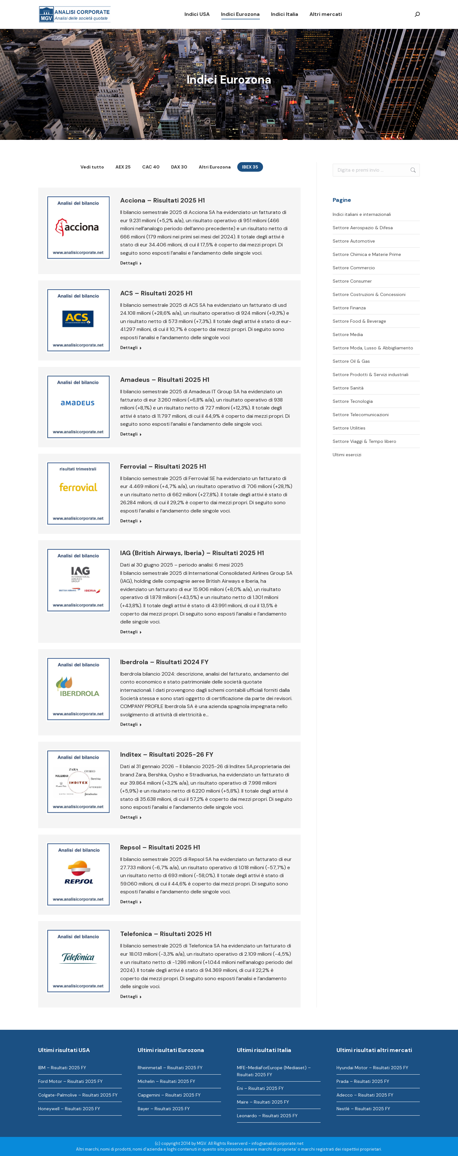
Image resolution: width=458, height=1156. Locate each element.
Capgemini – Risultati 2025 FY (169, 1095)
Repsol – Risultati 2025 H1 (160, 847)
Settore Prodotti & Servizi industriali (370, 374)
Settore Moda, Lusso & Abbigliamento (373, 348)
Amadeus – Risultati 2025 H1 (164, 379)
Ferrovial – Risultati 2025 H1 (163, 466)
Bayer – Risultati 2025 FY (164, 1108)
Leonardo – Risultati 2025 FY (267, 1115)
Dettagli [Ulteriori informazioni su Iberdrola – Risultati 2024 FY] (129, 724)
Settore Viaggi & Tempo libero (364, 441)
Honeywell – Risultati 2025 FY (69, 1108)
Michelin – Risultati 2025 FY (166, 1081)
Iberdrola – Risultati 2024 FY (164, 662)
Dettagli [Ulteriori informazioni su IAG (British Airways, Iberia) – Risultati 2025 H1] (129, 632)
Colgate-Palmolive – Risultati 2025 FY (78, 1095)
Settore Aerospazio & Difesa (363, 228)
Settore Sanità (348, 388)
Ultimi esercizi (347, 455)
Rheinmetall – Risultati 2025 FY (170, 1067)
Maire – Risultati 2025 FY (263, 1102)
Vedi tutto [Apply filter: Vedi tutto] (92, 167)
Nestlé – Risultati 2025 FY (363, 1108)
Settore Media (348, 334)
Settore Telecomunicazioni (361, 414)
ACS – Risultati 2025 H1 (156, 293)
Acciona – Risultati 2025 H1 (162, 200)
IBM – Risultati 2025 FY (62, 1067)
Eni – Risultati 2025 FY (260, 1088)
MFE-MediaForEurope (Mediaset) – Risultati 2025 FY (274, 1071)
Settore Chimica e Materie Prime (367, 254)
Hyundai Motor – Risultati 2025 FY (372, 1067)
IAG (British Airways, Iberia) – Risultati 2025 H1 (192, 553)
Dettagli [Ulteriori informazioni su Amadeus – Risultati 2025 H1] (129, 434)
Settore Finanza (349, 308)
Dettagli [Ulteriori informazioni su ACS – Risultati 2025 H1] (129, 347)
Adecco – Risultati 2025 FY (365, 1095)
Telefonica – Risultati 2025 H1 (166, 934)
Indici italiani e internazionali (362, 214)
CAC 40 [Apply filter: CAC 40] (151, 167)
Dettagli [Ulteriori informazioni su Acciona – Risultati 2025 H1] (129, 263)
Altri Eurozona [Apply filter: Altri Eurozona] (215, 167)
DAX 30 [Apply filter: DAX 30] (179, 167)
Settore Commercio (354, 268)
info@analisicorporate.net (277, 1143)
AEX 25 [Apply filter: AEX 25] (123, 167)
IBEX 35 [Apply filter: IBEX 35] (250, 167)
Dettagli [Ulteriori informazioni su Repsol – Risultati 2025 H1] (129, 902)
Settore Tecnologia (353, 401)
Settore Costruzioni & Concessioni (369, 294)
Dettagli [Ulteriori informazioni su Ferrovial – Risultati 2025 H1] (129, 521)
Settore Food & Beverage (359, 321)
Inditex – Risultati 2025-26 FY (166, 754)
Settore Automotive (354, 241)
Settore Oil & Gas (351, 361)
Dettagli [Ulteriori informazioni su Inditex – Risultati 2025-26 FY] (129, 817)
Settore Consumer (352, 281)
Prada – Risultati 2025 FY (363, 1081)
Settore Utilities (349, 428)
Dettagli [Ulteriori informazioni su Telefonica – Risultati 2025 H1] (129, 996)
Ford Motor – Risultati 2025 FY (70, 1081)
